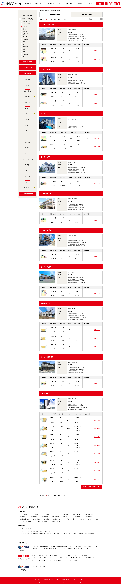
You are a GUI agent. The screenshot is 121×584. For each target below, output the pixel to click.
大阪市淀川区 (78, 516)
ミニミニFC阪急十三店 (56, 558)
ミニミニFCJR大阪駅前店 (41, 560)
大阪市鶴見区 (89, 516)
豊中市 (75, 519)
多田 (25, 34)
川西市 (29, 528)
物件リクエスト (70, 3)
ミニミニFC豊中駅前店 (81, 555)
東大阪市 (61, 521)
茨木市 (22, 521)
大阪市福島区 (34, 514)
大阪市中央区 (56, 519)
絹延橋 (26, 24)
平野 (25, 36)
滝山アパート (45, 303)
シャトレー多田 (46, 193)
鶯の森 (26, 29)
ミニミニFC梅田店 (89, 558)
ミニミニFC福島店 (56, 560)
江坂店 (43, 566)
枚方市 (97, 519)
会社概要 (37, 579)
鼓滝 (25, 31)
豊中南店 (35, 566)
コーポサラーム (46, 113)
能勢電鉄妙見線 (27, 19)
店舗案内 (60, 3)
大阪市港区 (66, 514)
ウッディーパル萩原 (47, 24)
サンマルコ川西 (46, 267)
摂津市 (53, 521)
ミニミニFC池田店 (53, 555)
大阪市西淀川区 (77, 514)
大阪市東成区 (23, 516)
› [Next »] (65, 19)
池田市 (82, 519)
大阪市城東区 (55, 516)
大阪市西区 (56, 514)
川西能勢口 (27, 21)
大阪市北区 (46, 519)
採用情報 (80, 3)
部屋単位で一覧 (87, 14)
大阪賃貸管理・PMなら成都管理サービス (86, 546)
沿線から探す (38, 3)
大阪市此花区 (45, 514)
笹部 (25, 49)
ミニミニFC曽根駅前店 (40, 558)
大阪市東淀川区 (89, 514)
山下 (25, 44)
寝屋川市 (30, 521)
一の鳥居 (26, 39)
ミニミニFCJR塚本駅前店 (73, 558)
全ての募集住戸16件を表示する (91, 486)
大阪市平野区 (36, 519)
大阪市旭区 (45, 516)
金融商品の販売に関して (68, 579)
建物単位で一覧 (55, 14)
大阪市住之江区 (24, 519)
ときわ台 (26, 54)
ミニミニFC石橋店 (66, 555)
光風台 (25, 51)
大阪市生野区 (34, 516)
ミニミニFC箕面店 (39, 555)
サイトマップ (82, 579)
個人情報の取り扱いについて (51, 579)
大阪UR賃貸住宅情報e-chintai (41, 546)
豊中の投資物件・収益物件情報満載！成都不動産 (46, 548)
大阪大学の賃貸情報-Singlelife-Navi (62, 546)
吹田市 (90, 519)
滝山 (25, 26)
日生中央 (26, 46)
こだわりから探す (50, 3)
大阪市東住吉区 (67, 516)
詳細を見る (97, 51)
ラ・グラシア (45, 157)
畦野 (25, 41)
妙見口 (25, 56)
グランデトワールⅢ (47, 69)
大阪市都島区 (23, 514)
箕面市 (45, 521)
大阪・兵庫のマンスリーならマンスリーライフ (75, 548)
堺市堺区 (66, 519)
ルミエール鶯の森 (47, 357)
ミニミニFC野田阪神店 (71, 560)
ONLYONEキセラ (47, 393)
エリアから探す (28, 3)
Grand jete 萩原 (46, 230)
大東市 (38, 521)
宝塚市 (22, 528)
